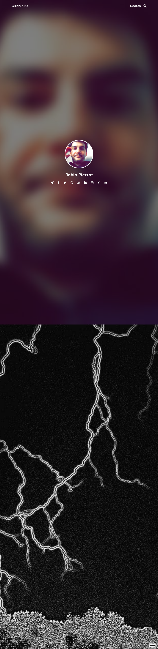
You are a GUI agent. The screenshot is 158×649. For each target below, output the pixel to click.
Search (138, 6)
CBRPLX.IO (20, 6)
